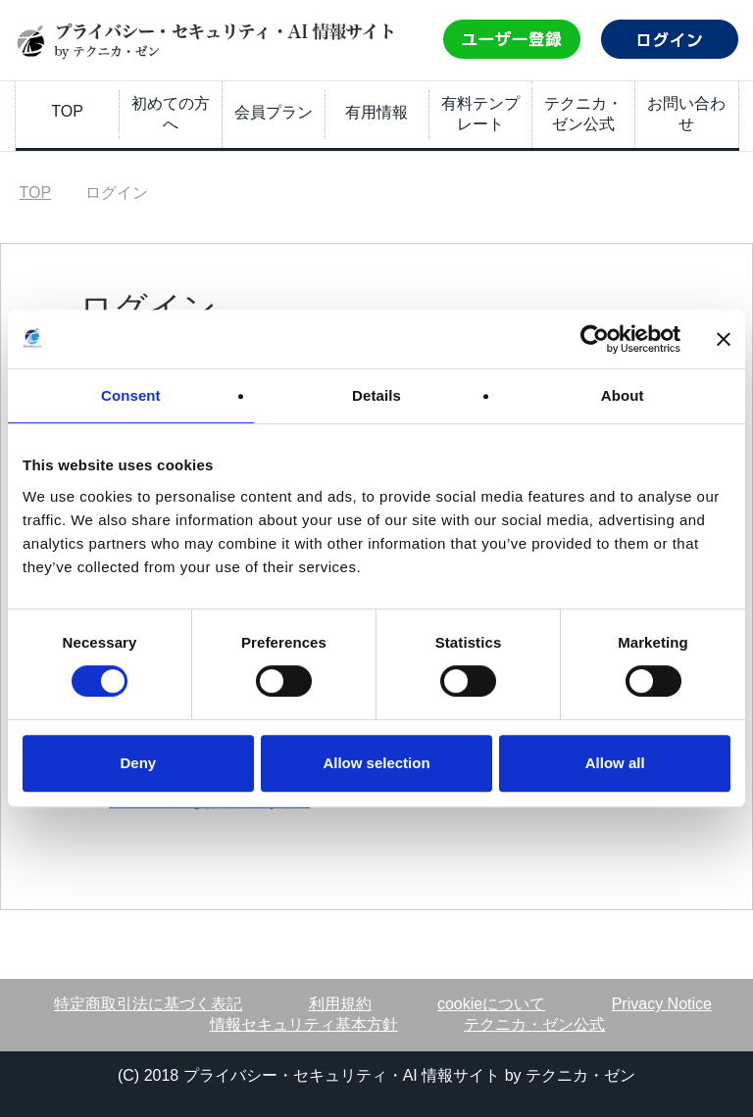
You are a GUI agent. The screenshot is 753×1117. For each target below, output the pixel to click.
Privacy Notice (662, 1004)
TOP (67, 111)
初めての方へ (170, 113)
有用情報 (376, 112)
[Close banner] (723, 339)
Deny (138, 762)
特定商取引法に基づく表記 (148, 1004)
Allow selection (376, 762)
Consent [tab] (131, 395)
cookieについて (491, 1004)
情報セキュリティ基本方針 (304, 1024)
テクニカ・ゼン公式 (583, 113)
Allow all (615, 762)
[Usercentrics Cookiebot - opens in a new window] (594, 339)
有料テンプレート (480, 113)
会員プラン (273, 112)
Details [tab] (376, 395)
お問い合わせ (686, 113)
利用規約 (340, 1004)
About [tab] (622, 395)
